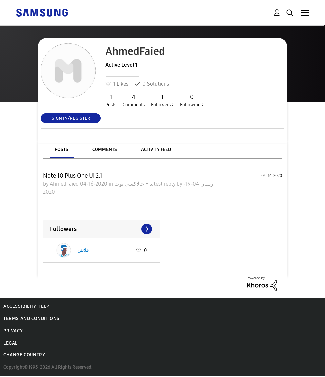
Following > (192, 100)
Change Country (24, 355)
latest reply (163, 184)
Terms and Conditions (31, 318)
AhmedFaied (65, 184)
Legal (10, 343)
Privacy (13, 331)
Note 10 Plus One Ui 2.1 (72, 175)
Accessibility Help (26, 306)
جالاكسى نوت (130, 184)
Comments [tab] (104, 149)
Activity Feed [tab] (156, 149)
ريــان (206, 184)
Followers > (162, 100)
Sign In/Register (71, 118)
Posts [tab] (61, 149)
